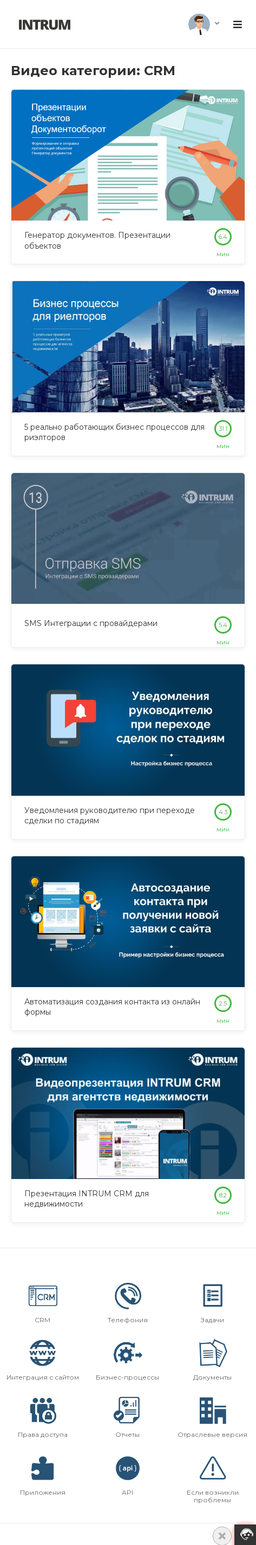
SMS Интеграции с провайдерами (90, 623)
